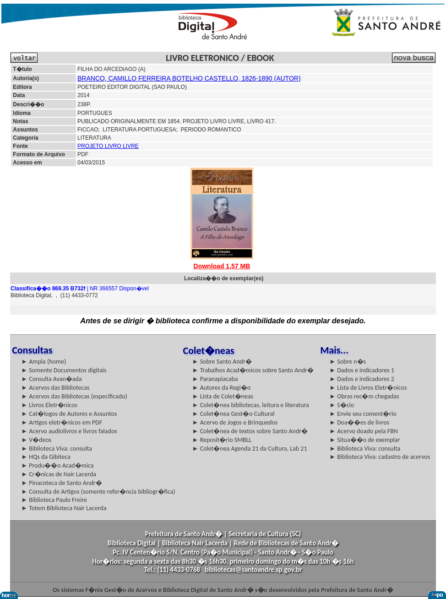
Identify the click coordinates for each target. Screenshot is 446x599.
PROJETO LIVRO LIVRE (108, 146)
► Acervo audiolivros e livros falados (69, 431)
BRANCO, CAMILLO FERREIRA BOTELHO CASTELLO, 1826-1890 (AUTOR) (189, 78)
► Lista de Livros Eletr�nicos (368, 388)
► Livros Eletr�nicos (49, 405)
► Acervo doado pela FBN (363, 431)
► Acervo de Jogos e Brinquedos (235, 422)
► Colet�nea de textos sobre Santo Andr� (250, 431)
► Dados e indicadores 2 (361, 379)
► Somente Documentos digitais (63, 370)
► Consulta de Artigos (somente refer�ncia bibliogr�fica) (98, 492)
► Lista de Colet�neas (222, 396)
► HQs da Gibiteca (46, 457)
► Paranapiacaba (215, 379)
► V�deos (36, 440)
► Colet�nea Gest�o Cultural (233, 414)
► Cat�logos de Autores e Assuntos (69, 414)
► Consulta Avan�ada (51, 379)
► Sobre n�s (347, 361)
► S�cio (341, 405)
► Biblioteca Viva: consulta (56, 448)
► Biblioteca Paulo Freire (54, 500)
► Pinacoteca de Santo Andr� (61, 483)
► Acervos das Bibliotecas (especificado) (74, 396)
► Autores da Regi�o (221, 388)
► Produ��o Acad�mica (57, 465)
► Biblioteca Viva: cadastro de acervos (379, 457)
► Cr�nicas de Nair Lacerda (58, 474)
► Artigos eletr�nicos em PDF (61, 422)
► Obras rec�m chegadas (364, 396)
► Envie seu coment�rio (362, 414)
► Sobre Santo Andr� (222, 361)
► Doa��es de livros (359, 422)
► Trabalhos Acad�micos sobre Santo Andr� (253, 370)
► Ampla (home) (43, 361)
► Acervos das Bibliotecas (55, 388)
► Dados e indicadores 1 (361, 370)
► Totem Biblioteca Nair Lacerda (63, 508)
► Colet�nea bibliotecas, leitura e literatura (250, 405)
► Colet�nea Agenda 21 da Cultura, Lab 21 (249, 448)
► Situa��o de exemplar (364, 440)
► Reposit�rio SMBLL (222, 440)
